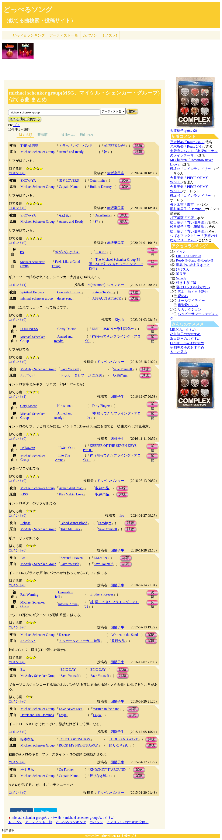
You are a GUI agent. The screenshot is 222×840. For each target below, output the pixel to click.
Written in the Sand (124, 634)
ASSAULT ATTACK (106, 298)
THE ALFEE (29, 145)
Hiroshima (64, 405)
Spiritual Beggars (32, 292)
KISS (24, 494)
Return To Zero (102, 292)
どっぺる (28, 35)
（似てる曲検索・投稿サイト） (39, 20)
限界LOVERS (69, 180)
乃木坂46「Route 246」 (187, 142)
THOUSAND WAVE (123, 739)
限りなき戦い (119, 745)
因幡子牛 (117, 396)
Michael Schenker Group (37, 152)
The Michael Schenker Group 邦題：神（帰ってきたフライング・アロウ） (116, 264)
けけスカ (183, 269)
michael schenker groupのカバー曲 (36, 817)
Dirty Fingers (101, 405)
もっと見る (178, 352)
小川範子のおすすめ (185, 334)
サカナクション (189, 309)
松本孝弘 (27, 739)
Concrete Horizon (69, 292)
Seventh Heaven (71, 558)
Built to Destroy (101, 186)
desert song (64, 298)
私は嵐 (64, 215)
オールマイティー (191, 300)
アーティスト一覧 (38, 822)
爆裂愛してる (188, 305)
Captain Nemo (69, 186)
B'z (22, 252)
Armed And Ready (71, 488)
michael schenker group (36, 298)
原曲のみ (86, 135)
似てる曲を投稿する (24, 119)
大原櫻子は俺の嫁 (183, 131)
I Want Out (65, 448)
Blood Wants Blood (73, 523)
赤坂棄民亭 (115, 173)
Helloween (27, 448)
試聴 (138, 145)
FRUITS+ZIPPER (188, 256)
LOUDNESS (29, 329)
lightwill (106, 836)
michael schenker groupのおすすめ (90, 817)
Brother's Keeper (101, 594)
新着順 (42, 135)
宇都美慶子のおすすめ (187, 347)
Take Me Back (70, 529)
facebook (21, 811)
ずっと (181, 251)
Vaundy (181, 278)
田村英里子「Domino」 (187, 209)
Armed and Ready (71, 152)
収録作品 (120, 375)
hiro (121, 515)
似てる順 (25, 135)
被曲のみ (68, 135)
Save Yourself (69, 369)
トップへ (15, 822)
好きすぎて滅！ (188, 282)
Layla (62, 715)
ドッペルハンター (110, 361)
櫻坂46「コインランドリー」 (192, 169)
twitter (45, 811)
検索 (132, 111)
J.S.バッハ (27, 375)
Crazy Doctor (66, 329)
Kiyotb (119, 319)
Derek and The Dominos (37, 715)
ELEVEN (100, 558)
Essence (64, 634)
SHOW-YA (28, 180)
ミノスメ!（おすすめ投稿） (127, 822)
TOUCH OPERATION (74, 739)
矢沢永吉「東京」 (183, 204)
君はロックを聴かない (193, 287)
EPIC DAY (68, 669)
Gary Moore (28, 406)
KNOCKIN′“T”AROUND (108, 769)
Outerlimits (97, 180)
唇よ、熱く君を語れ (193, 291)
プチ (16, 125)
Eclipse (25, 523)
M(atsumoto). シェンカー (106, 285)
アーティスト (63, 35)
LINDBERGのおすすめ (187, 343)
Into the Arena (68, 604)
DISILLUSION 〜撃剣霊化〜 (113, 329)
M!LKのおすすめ (183, 329)
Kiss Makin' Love (71, 494)
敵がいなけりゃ (67, 252)
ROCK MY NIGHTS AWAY (78, 745)
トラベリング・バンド (76, 145)
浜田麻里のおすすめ (185, 338)
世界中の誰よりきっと (193, 265)
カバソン (90, 35)
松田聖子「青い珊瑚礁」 (188, 222)
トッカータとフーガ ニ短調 (81, 375)
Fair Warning (29, 594)
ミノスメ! (109, 35)
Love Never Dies (70, 709)
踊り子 (181, 274)
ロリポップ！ (127, 836)
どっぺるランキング (71, 822)
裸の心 (183, 296)
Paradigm (104, 523)
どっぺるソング (27, 9)
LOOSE (101, 252)
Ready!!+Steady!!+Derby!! (194, 260)
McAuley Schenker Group (38, 369)
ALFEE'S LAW (114, 145)
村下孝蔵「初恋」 (183, 218)
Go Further (66, 769)
